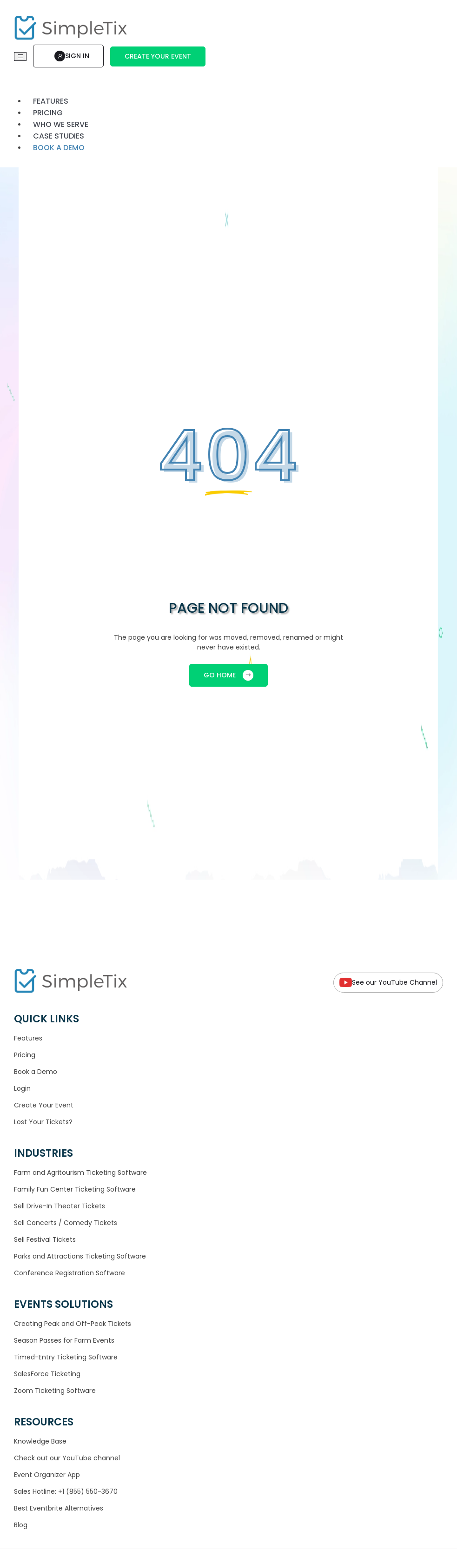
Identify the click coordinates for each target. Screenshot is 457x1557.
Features (28, 1038)
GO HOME (228, 675)
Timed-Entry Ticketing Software (66, 1357)
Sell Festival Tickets (45, 1239)
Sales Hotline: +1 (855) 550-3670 (66, 1491)
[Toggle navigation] (20, 56)
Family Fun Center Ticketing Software (75, 1189)
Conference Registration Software (69, 1273)
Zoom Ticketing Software (55, 1390)
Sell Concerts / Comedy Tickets (65, 1222)
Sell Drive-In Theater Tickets (59, 1206)
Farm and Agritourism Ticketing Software (80, 1172)
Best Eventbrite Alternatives (58, 1508)
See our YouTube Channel (388, 982)
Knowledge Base (40, 1441)
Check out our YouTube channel (67, 1458)
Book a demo (59, 147)
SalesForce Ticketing (47, 1373)
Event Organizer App (47, 1474)
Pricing (24, 1055)
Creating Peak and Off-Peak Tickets (72, 1323)
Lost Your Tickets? (43, 1121)
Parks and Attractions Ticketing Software (80, 1256)
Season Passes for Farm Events (64, 1340)
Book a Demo (35, 1071)
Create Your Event (158, 56)
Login (22, 1088)
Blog (20, 1525)
